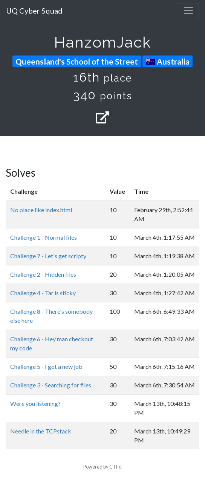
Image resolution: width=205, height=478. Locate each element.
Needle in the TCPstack (40, 431)
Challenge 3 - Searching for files (50, 385)
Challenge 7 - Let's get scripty (48, 255)
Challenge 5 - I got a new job (46, 366)
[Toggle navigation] (188, 10)
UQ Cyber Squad (34, 10)
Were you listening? (35, 403)
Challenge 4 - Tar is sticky (43, 292)
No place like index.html (41, 209)
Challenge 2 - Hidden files (43, 274)
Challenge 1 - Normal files (43, 237)
